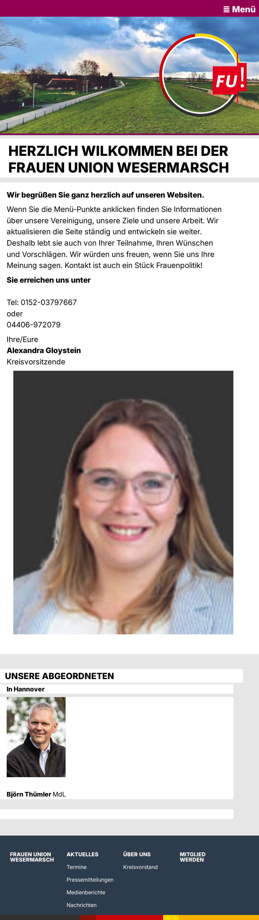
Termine (77, 867)
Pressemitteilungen (90, 879)
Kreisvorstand (140, 867)
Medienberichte (86, 892)
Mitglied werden (193, 857)
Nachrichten (82, 905)
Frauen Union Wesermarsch (32, 857)
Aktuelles (83, 854)
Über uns (137, 854)
